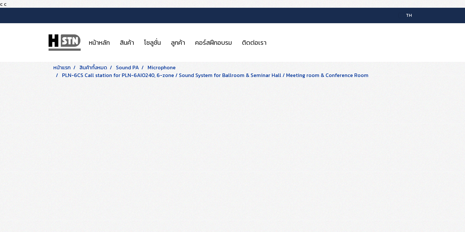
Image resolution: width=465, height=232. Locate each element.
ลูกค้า (178, 42)
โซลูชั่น (152, 42)
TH (405, 15)
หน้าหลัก (99, 42)
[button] (277, 42)
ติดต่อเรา (254, 42)
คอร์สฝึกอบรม (213, 42)
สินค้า (127, 42)
